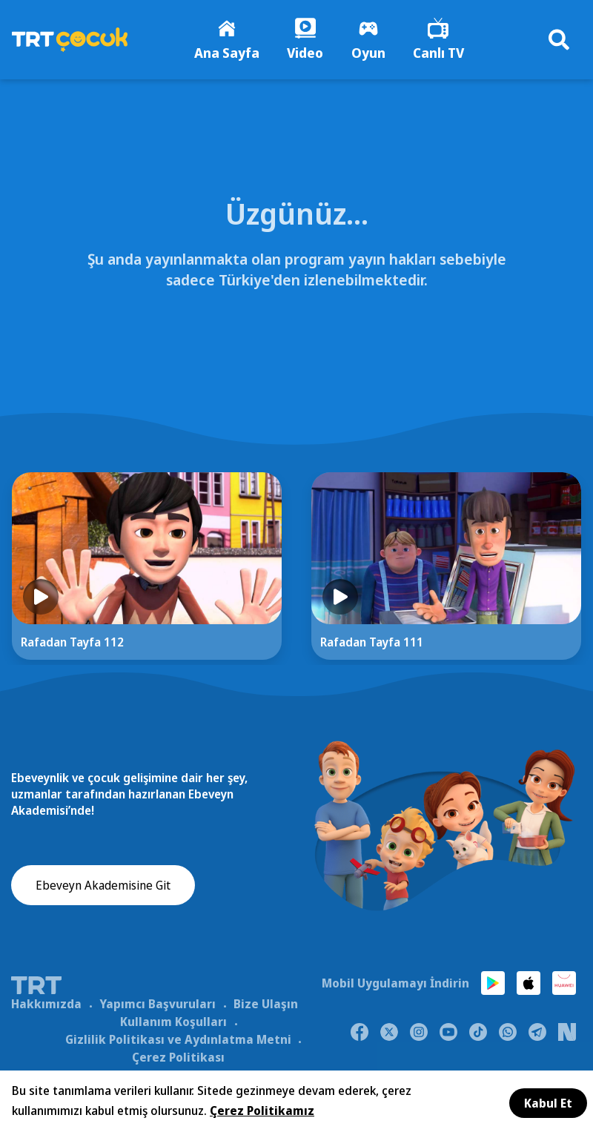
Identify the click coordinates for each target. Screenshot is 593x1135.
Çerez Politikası (178, 1058)
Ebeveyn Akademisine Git (103, 887)
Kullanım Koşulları (173, 1023)
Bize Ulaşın (265, 1005)
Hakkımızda (46, 1005)
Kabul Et (548, 1103)
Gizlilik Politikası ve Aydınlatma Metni (178, 1041)
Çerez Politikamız (262, 1110)
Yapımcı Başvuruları (157, 1005)
